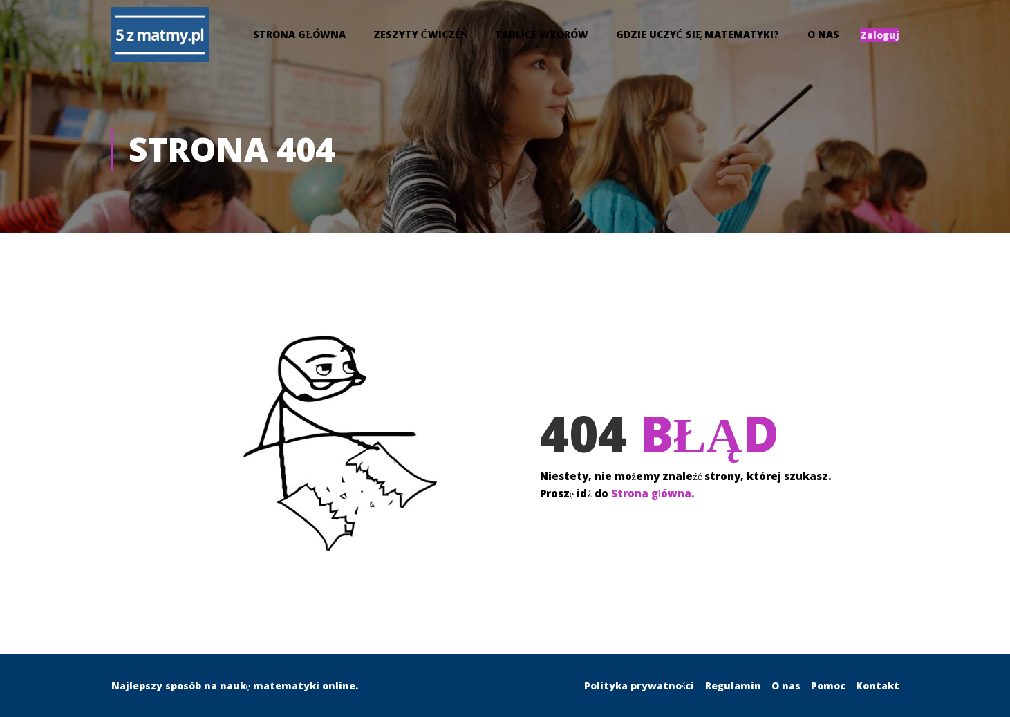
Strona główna (299, 36)
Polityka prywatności (639, 685)
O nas (823, 36)
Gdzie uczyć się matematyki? (697, 36)
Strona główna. (653, 501)
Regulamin (733, 685)
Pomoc (828, 685)
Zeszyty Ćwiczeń (420, 36)
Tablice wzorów (541, 36)
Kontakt (877, 685)
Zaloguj (879, 37)
